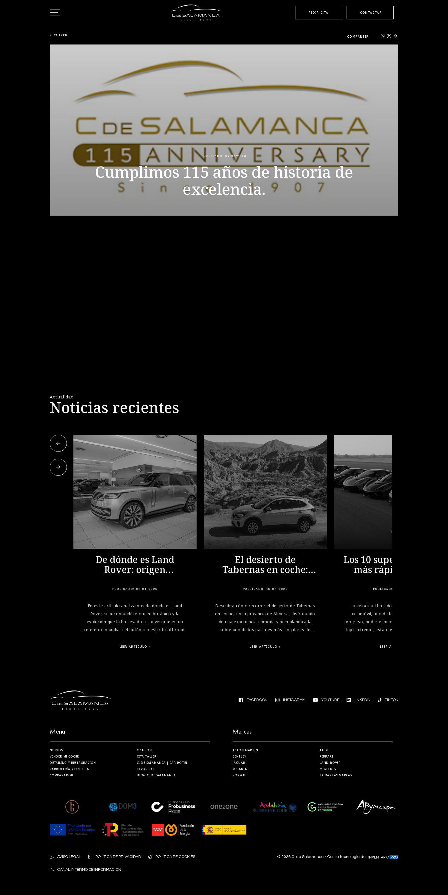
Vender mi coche (64, 756)
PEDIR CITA (319, 13)
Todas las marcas (336, 775)
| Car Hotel (162, 762)
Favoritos (146, 769)
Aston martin (245, 750)
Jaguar (239, 762)
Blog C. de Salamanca (156, 775)
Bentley (239, 756)
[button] (58, 443)
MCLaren (240, 769)
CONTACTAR (371, 13)
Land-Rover (330, 762)
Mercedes (328, 769)
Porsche (240, 775)
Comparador (61, 775)
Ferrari (326, 756)
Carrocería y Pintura (69, 769)
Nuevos (56, 750)
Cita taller (147, 756)
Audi (324, 750)
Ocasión (144, 750)
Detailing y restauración (73, 762)
